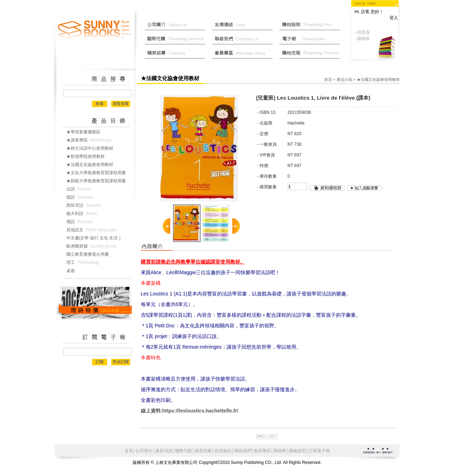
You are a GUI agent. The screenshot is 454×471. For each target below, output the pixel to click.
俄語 (81, 221)
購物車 (279, 450)
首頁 (328, 79)
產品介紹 (344, 79)
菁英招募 (177, 53)
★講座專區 (90, 140)
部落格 (311, 39)
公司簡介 (177, 25)
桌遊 (73, 270)
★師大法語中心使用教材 (92, 148)
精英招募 (203, 450)
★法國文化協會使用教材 (92, 164)
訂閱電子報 (319, 450)
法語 (80, 189)
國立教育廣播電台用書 (90, 254)
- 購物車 (362, 38)
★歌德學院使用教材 (88, 156)
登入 (393, 17)
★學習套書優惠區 (86, 131)
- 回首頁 (362, 32)
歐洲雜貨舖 (93, 246)
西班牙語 (85, 205)
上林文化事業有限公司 (94, 30)
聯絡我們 (244, 39)
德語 (81, 197)
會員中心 (244, 53)
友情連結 (244, 25)
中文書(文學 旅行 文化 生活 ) (96, 238)
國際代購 (177, 39)
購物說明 (311, 25)
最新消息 (311, 53)
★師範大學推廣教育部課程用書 (99, 180)
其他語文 (93, 229)
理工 (84, 262)
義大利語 (83, 213)
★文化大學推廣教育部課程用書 (99, 172)
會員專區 (262, 450)
